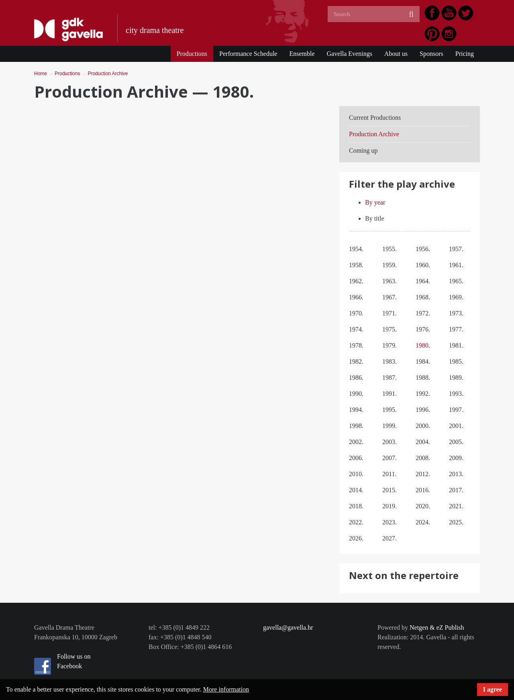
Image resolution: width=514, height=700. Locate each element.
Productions (192, 53)
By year (375, 202)
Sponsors (431, 53)
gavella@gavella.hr (288, 627)
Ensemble (301, 53)
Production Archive (108, 73)
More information (226, 689)
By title (374, 218)
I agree (492, 689)
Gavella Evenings (349, 53)
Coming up (363, 150)
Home (40, 73)
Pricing (464, 53)
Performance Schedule (248, 53)
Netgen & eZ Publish (437, 627)
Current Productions (375, 117)
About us (396, 53)
